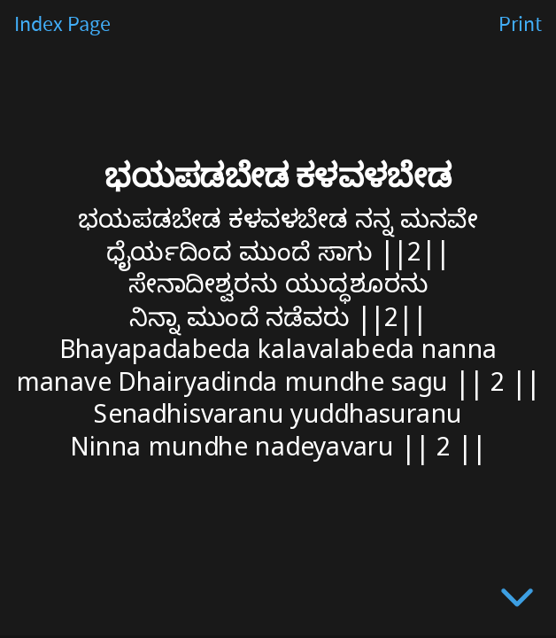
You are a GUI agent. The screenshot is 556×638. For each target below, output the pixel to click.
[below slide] (517, 601)
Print (520, 24)
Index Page (62, 24)
